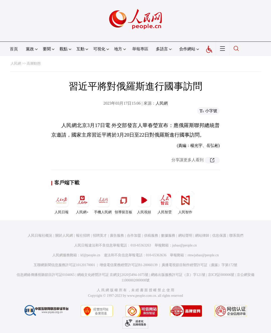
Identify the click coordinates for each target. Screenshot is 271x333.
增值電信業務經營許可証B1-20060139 (129, 265)
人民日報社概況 (40, 235)
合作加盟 (134, 235)
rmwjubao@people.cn (203, 255)
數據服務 (168, 235)
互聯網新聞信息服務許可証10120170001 (64, 265)
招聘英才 (100, 235)
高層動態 (34, 63)
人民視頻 (144, 202)
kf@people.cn (90, 255)
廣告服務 (117, 235)
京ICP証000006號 (221, 275)
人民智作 (185, 202)
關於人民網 (64, 235)
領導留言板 (123, 202)
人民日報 (61, 202)
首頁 (14, 49)
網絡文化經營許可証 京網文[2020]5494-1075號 (113, 275)
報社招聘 (83, 235)
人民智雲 (164, 202)
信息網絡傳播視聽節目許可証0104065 (46, 275)
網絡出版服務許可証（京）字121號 (178, 275)
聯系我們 (236, 235)
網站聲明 (185, 235)
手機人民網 (103, 202)
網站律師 (202, 235)
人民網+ (82, 202)
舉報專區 (140, 49)
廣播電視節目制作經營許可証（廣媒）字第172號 (199, 265)
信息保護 (219, 235)
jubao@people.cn (184, 245)
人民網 (16, 63)
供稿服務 (151, 235)
